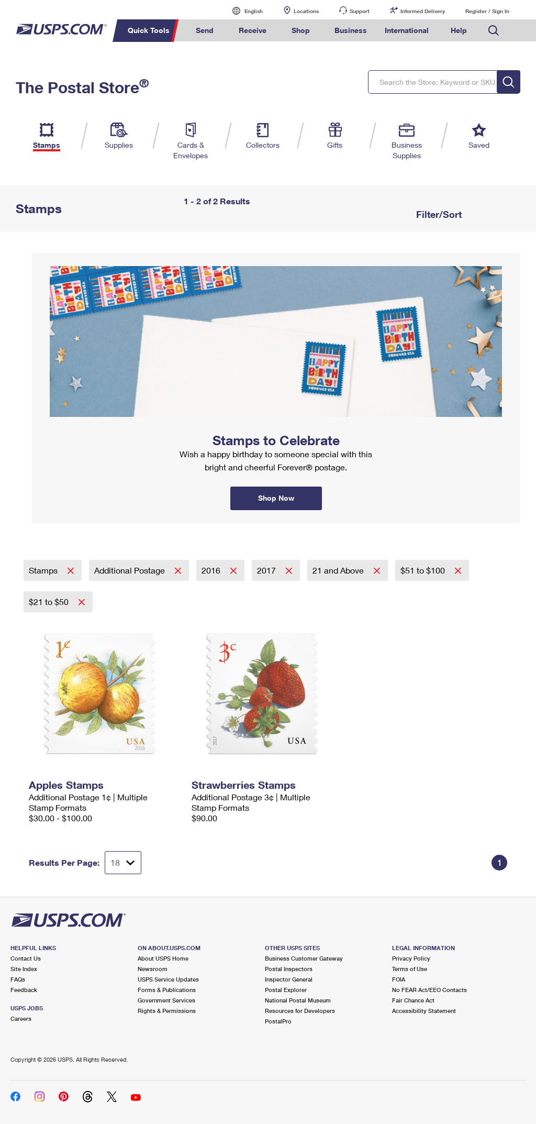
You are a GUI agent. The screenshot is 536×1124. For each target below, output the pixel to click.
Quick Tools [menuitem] (149, 30)
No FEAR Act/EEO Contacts (429, 989)
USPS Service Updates (168, 979)
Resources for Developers (300, 1010)
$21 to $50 (50, 602)
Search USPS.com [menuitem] (494, 30)
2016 (212, 570)
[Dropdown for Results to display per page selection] (123, 862)
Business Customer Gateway (304, 958)
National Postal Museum (298, 1000)
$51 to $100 (423, 570)
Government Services (166, 1000)
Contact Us (25, 958)
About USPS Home (163, 958)
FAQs (17, 979)
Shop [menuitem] (301, 30)
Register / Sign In (487, 11)
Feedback (23, 989)
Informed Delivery (422, 11)
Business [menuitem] (350, 30)
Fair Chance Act (413, 1000)
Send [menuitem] (205, 30)
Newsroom (153, 968)
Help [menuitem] (459, 30)
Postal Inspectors (288, 968)
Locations (306, 11)
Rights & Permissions (167, 1010)
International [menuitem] (407, 30)
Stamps (44, 570)
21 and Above (339, 570)
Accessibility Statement (424, 1010)
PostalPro (278, 1021)
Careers (20, 1018)
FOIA (398, 979)
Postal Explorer (286, 989)
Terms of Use (409, 968)
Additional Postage (130, 570)
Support (360, 11)
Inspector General (288, 979)
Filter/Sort (438, 214)
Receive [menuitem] (252, 30)
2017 (267, 570)
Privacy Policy (411, 958)
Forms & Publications (167, 989)
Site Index (23, 968)
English (243, 11)
